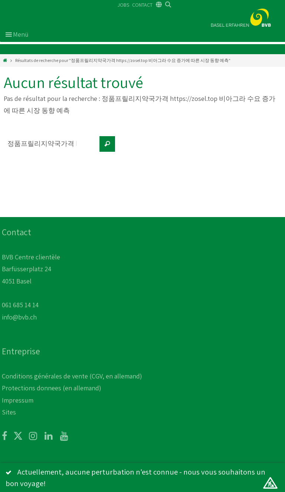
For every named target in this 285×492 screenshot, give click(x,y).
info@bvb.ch (19, 317)
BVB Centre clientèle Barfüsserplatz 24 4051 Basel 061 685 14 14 (31, 281)
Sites (9, 412)
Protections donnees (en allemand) (51, 388)
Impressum (17, 400)
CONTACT (142, 4)
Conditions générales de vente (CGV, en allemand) (72, 376)
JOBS (123, 4)
